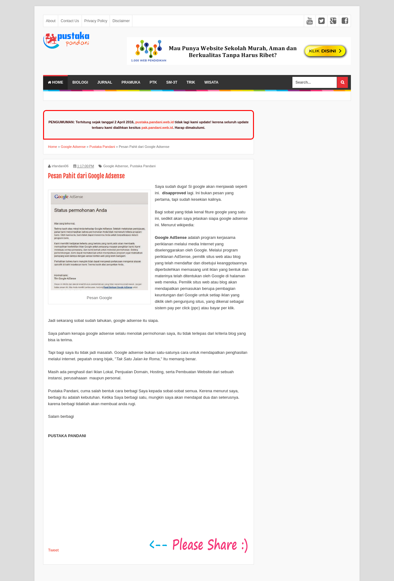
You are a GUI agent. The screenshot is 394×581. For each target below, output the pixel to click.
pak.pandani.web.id (157, 127)
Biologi (80, 82)
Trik (191, 82)
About (50, 21)
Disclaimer (121, 21)
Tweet (53, 550)
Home (55, 82)
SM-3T (171, 82)
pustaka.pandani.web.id (154, 122)
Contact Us (70, 21)
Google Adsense (115, 166)
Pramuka (131, 82)
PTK (153, 82)
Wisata (211, 82)
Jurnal (104, 82)
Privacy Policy (95, 21)
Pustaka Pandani (142, 166)
